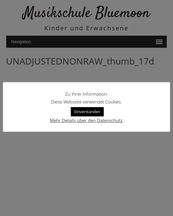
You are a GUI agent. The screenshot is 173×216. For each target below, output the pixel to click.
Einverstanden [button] (87, 111)
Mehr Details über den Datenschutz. (87, 120)
